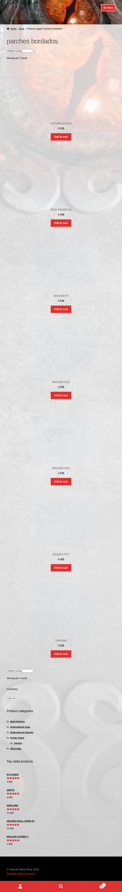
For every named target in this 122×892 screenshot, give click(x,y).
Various (18, 743)
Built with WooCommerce (21, 873)
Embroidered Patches (21, 732)
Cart (93, 884)
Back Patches (17, 721)
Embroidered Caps (20, 727)
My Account (20, 886)
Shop (21, 28)
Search (61, 886)
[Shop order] (21, 50)
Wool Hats (15, 748)
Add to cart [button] (61, 136)
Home (13, 28)
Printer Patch (17, 738)
